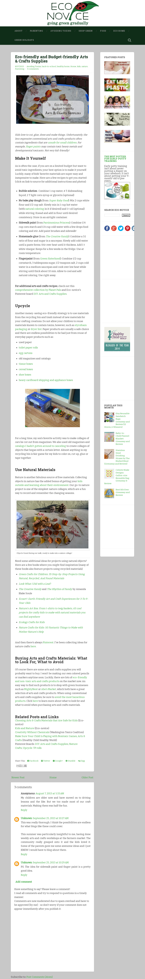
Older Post (87, 777)
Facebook (32, 761)
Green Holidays (24, 40)
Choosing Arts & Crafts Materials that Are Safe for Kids (46, 720)
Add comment (23, 881)
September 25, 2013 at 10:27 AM (51, 818)
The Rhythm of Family (59, 589)
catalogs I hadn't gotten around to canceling (40, 446)
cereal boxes (26, 369)
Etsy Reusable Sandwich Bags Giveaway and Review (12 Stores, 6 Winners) (117, 420)
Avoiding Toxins (60, 31)
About (18, 31)
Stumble (70, 761)
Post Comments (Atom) (39, 976)
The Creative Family (30, 589)
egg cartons (25, 353)
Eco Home (119, 31)
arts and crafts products (45, 681)
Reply (24, 810)
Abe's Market (48, 689)
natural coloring (34, 208)
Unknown (26, 818)
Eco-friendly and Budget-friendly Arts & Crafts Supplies (51, 59)
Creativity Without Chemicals (32, 732)
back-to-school (49, 66)
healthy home (63, 66)
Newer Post (18, 777)
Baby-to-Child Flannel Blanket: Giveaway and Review (123, 438)
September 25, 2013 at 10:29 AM (51, 862)
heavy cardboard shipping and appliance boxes (46, 380)
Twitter (45, 761)
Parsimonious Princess (56, 222)
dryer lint (36, 329)
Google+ (58, 761)
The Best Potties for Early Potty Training (115, 158)
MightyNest (31, 689)
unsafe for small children (62, 142)
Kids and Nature (24, 728)
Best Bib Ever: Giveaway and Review (123, 492)
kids (79, 66)
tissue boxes (26, 363)
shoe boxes (25, 374)
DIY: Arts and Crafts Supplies (50, 293)
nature (85, 66)
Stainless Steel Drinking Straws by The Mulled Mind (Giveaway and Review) (117, 457)
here (33, 646)
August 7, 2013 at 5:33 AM (49, 793)
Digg (81, 761)
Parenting (36, 31)
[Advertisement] (121, 257)
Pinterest (48, 642)
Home (73, 66)
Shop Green (86, 31)
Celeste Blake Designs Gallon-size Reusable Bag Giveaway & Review (116, 477)
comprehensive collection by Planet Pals (38, 289)
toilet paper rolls (28, 347)
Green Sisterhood (50, 258)
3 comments (33, 69)
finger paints (33, 146)
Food (103, 31)
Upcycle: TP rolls (32, 747)
